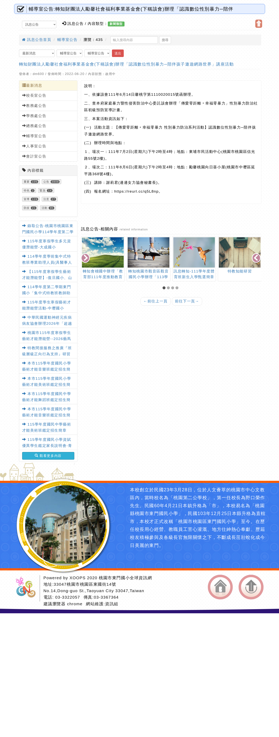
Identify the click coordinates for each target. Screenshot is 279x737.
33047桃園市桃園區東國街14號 (85, 584)
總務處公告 (34, 126)
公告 (46, 181)
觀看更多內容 (48, 456)
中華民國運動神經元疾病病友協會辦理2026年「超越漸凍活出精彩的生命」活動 (47, 323)
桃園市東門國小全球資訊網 (125, 578)
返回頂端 (251, 587)
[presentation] (86, 258)
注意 (46, 199)
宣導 (27, 199)
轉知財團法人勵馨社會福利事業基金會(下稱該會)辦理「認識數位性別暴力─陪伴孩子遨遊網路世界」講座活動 (126, 64)
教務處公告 (34, 105)
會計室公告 (34, 156)
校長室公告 (34, 95)
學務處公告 (34, 116)
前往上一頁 (155, 301)
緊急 (43, 190)
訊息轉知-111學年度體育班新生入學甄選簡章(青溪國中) (194, 277)
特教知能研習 (240, 271)
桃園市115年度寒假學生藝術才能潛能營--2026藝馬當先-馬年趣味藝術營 (46, 339)
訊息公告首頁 (36, 40)
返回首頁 (220, 587)
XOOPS (78, 578)
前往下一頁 (187, 301)
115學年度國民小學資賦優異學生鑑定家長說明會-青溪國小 (47, 446)
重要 (27, 181)
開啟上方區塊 (258, 24)
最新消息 (32, 85)
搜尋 (165, 40)
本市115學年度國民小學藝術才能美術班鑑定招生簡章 (46, 384)
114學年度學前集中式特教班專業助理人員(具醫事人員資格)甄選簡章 (47, 262)
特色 (27, 190)
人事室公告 (34, 146)
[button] (165, 288)
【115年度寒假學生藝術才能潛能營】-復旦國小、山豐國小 (47, 278)
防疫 (27, 207)
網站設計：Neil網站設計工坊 (27, 588)
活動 (45, 207)
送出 (118, 53)
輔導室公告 (67, 40)
